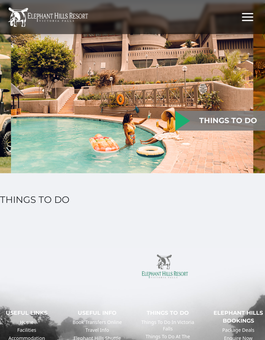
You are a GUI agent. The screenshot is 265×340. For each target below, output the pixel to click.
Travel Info (97, 330)
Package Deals (238, 330)
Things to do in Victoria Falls (168, 325)
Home (27, 322)
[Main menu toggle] (247, 17)
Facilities (26, 330)
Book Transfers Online (97, 322)
